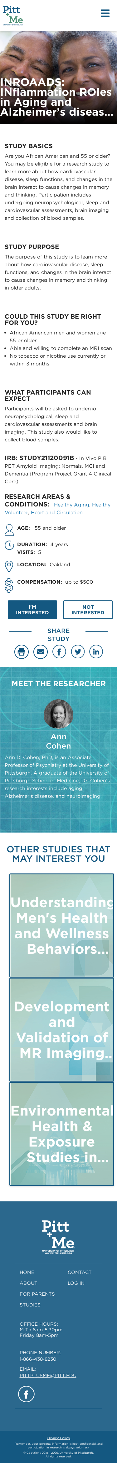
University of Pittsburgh (76, 1452)
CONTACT (80, 1272)
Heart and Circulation (57, 512)
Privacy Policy (58, 1438)
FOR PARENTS (37, 1294)
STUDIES (30, 1305)
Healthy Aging (71, 505)
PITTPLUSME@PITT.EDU (48, 1375)
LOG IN (76, 1283)
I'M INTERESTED (32, 610)
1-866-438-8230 (38, 1359)
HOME (27, 1272)
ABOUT (28, 1283)
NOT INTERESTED (88, 610)
